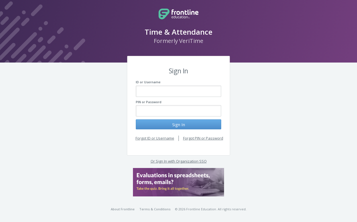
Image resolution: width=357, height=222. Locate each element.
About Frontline (123, 209)
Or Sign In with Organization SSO (179, 161)
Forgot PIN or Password (203, 138)
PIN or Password (148, 102)
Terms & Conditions (155, 209)
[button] (178, 182)
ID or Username (148, 82)
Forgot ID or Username (155, 138)
